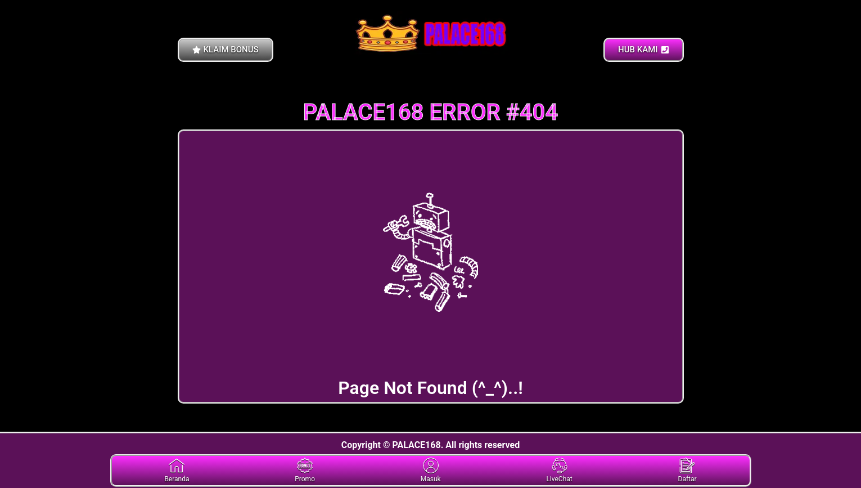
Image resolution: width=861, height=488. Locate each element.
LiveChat (559, 470)
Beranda (176, 470)
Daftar (687, 470)
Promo (305, 470)
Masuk (431, 470)
